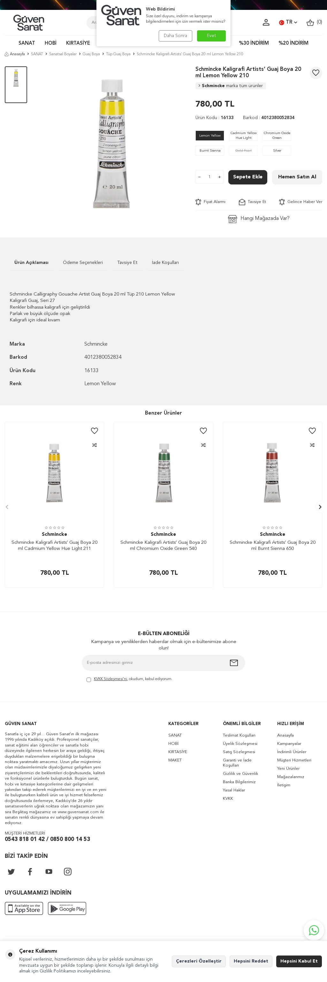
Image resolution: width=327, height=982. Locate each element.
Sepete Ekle (247, 177)
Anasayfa (15, 54)
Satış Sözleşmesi (239, 752)
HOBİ (51, 43)
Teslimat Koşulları (239, 735)
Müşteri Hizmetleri (294, 760)
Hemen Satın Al (297, 177)
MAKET (175, 760)
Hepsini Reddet (251, 961)
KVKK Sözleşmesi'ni (110, 679)
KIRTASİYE (78, 43)
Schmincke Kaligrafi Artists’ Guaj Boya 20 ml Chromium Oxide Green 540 (163, 545)
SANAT (27, 43)
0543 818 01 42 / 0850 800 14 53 (47, 839)
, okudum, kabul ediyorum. (129, 679)
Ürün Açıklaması (31, 262)
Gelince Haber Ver (300, 202)
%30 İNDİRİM (254, 43)
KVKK (228, 799)
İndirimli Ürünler (291, 752)
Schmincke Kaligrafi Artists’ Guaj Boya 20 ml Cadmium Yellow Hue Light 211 (54, 545)
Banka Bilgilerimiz (239, 782)
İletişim (283, 785)
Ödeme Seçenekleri (83, 262)
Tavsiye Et (252, 202)
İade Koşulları (165, 262)
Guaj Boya (91, 54)
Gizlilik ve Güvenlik (240, 774)
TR (288, 23)
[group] (111, 141)
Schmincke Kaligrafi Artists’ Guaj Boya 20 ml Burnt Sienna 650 (273, 545)
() (314, 22)
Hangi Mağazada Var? (259, 219)
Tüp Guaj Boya (118, 54)
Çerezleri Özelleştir (199, 961)
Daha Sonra (175, 36)
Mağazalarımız (290, 777)
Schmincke (231, 86)
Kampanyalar (289, 744)
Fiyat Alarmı (210, 202)
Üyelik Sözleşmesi (240, 744)
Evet (211, 36)
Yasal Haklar (234, 790)
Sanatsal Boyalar (63, 54)
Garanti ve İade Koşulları (237, 763)
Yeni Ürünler (288, 769)
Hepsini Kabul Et (299, 961)
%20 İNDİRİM (293, 43)
